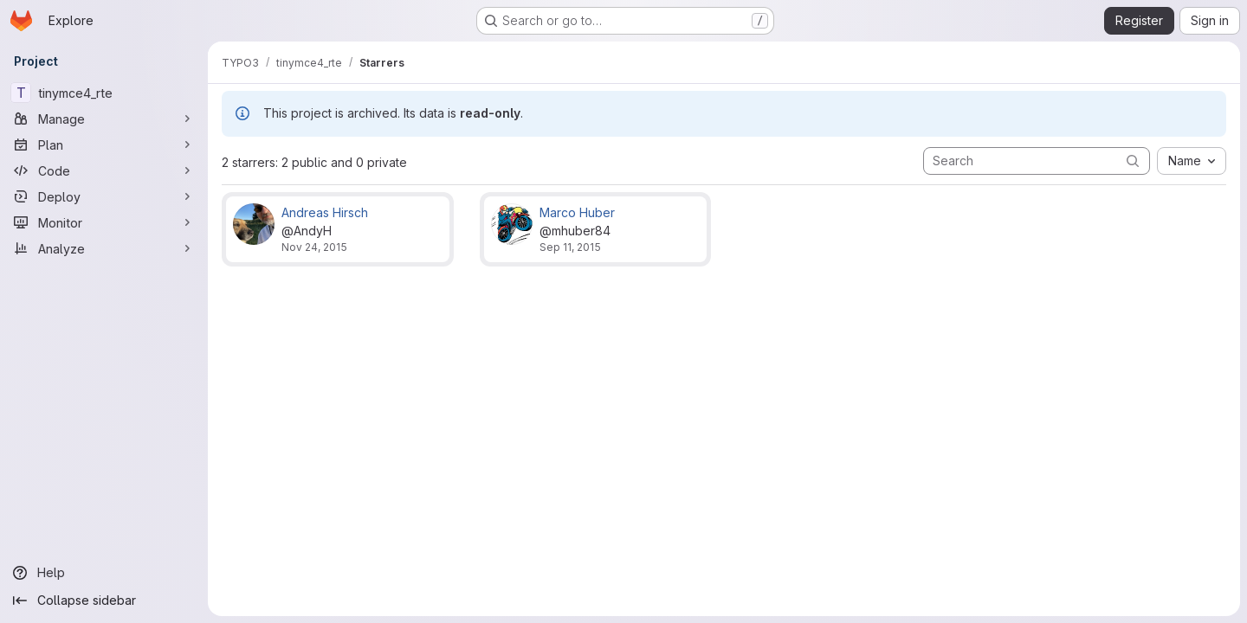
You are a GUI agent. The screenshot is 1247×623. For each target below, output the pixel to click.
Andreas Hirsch (324, 212)
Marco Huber (577, 212)
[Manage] (104, 118)
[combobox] (1191, 161)
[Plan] (104, 144)
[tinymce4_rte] (104, 92)
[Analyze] (104, 248)
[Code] (104, 170)
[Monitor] (104, 222)
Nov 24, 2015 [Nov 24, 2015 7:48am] (314, 247)
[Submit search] (1132, 160)
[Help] (104, 573)
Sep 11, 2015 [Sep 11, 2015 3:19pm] (570, 247)
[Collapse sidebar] (104, 600)
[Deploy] (104, 196)
